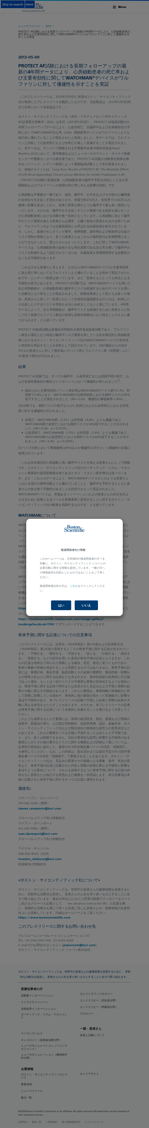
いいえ (86, 605)
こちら (74, 586)
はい (61, 605)
